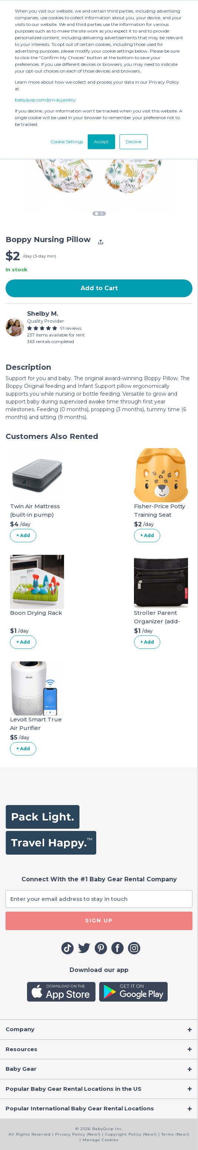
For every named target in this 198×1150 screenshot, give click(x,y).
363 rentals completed (50, 341)
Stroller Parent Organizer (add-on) (157, 621)
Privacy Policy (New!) (78, 1134)
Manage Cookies (100, 1139)
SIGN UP (99, 920)
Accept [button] (101, 141)
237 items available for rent (56, 335)
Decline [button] (133, 141)
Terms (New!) (175, 1134)
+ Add (23, 535)
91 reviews (70, 328)
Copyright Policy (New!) (131, 1134)
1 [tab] (96, 213)
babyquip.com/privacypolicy (45, 100)
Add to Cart (99, 288)
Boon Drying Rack (36, 612)
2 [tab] (101, 213)
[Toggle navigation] (99, 1029)
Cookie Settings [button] (66, 141)
